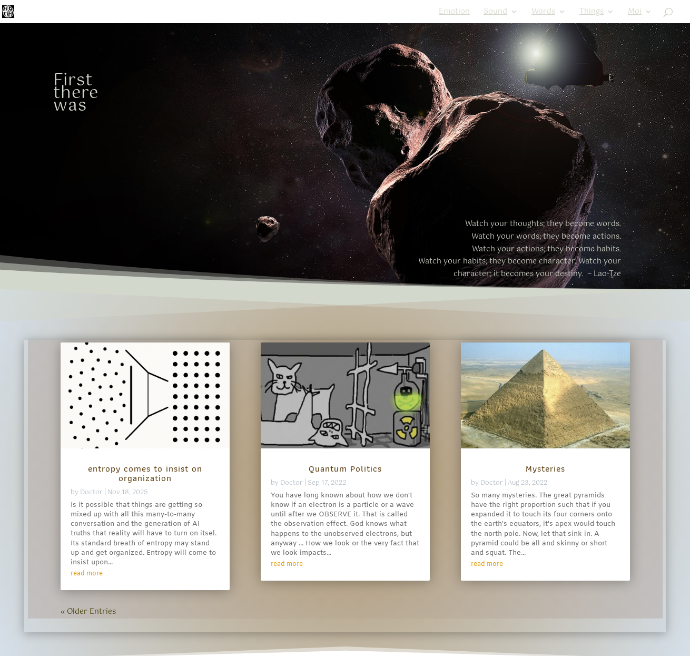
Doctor (91, 492)
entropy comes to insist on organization (145, 473)
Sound (495, 13)
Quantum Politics (345, 468)
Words (543, 13)
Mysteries (545, 468)
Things (591, 13)
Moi (635, 13)
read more (87, 574)
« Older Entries (88, 611)
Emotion (454, 13)
